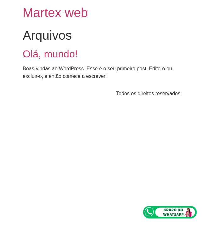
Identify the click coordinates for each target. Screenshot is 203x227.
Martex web (55, 13)
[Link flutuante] (170, 212)
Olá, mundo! (50, 54)
